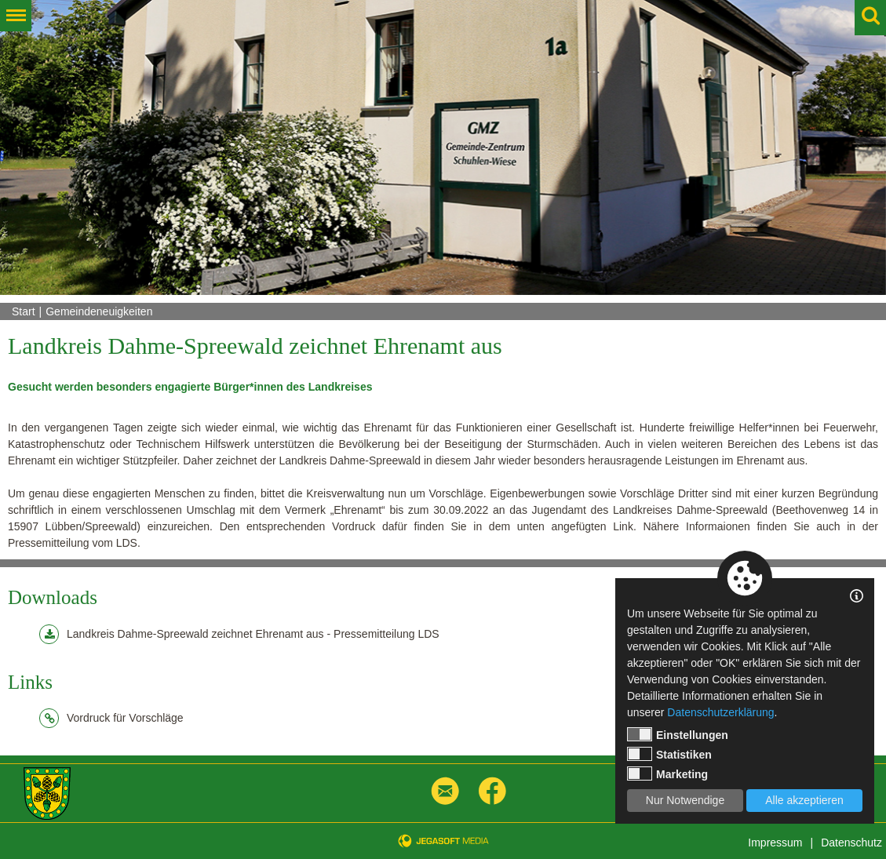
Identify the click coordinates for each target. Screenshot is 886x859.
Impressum (775, 842)
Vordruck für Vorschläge (111, 718)
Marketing (667, 773)
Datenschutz (851, 842)
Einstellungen (677, 734)
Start (23, 311)
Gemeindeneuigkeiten (99, 311)
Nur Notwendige (685, 800)
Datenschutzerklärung (720, 712)
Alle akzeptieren (804, 800)
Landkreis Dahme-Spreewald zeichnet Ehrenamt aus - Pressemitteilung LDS (239, 634)
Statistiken (669, 754)
